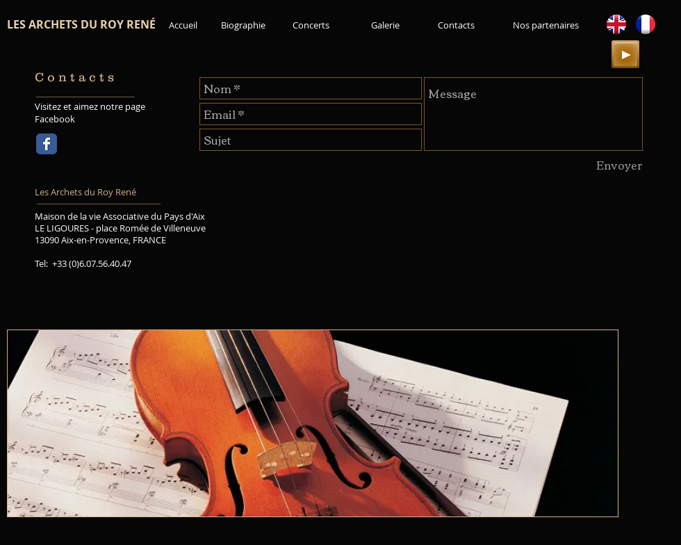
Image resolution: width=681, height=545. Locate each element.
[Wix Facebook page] (46, 143)
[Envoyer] (618, 164)
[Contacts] (456, 25)
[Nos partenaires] (545, 25)
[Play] (625, 54)
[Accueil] (183, 25)
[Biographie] (243, 25)
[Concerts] (310, 25)
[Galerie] (385, 25)
